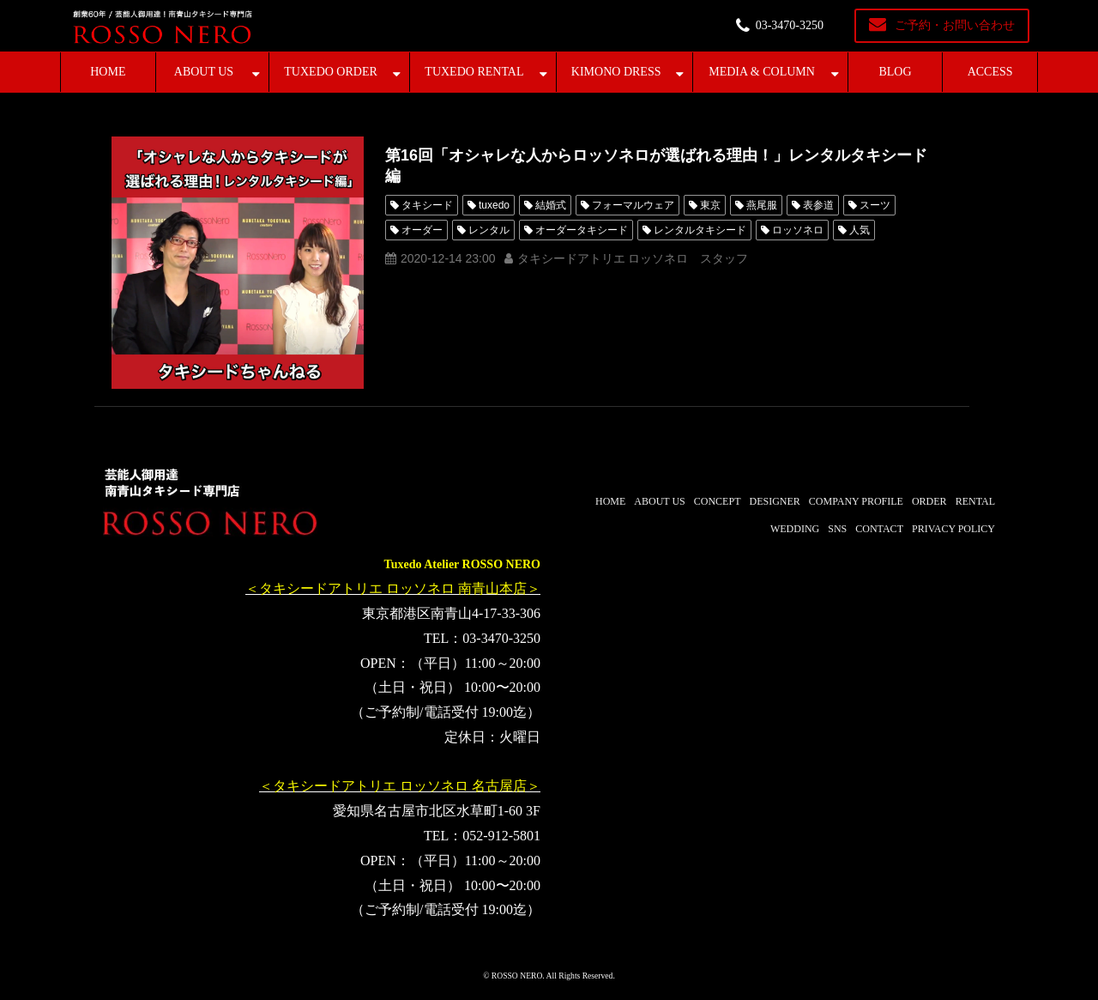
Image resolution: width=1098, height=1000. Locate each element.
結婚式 (550, 205)
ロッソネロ (798, 230)
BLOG (894, 71)
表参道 (818, 205)
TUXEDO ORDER (330, 71)
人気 (859, 230)
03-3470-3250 (790, 25)
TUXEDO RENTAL (474, 71)
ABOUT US (203, 71)
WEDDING (794, 529)
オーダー (422, 230)
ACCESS (990, 71)
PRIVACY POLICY (953, 529)
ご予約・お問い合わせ (955, 25)
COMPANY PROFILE (856, 501)
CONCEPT (717, 501)
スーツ (875, 205)
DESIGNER (774, 501)
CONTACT (879, 529)
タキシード (427, 205)
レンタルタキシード (700, 230)
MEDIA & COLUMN (762, 71)
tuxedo (494, 205)
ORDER (929, 501)
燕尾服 (761, 205)
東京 (710, 205)
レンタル (489, 230)
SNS (837, 529)
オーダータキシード (581, 230)
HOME (107, 71)
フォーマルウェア (633, 205)
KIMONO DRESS (616, 71)
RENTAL (975, 501)
